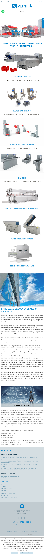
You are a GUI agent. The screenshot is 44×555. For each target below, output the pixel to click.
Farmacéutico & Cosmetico (9, 497)
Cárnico (3, 486)
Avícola (3, 492)
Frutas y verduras (6, 488)
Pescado (3, 490)
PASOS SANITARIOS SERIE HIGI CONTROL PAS (15, 470)
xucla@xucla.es (23, 525)
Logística (4, 484)
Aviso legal (21, 531)
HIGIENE (3, 478)
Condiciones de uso (31, 531)
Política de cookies (11, 531)
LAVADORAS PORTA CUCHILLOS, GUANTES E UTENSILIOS (18, 468)
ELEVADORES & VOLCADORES (10, 476)
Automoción (4, 495)
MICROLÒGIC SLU (22, 534)
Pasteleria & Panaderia (8, 493)
